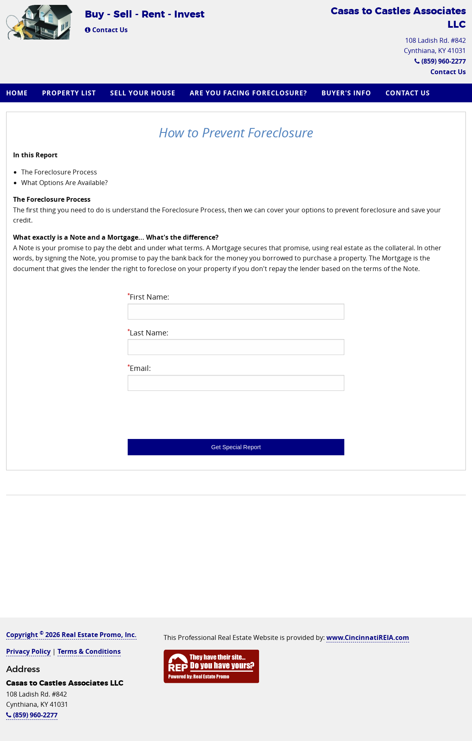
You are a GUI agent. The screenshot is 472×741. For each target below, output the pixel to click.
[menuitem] (18, 93)
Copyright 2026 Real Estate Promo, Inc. (71, 634)
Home (17, 92)
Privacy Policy (28, 651)
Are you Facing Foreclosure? (248, 92)
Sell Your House (142, 92)
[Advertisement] (236, 560)
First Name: (236, 305)
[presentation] (190, 413)
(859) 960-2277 (440, 61)
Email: (236, 376)
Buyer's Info (346, 92)
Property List (69, 92)
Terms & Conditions (89, 651)
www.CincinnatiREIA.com (367, 637)
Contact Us (106, 29)
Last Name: (236, 341)
